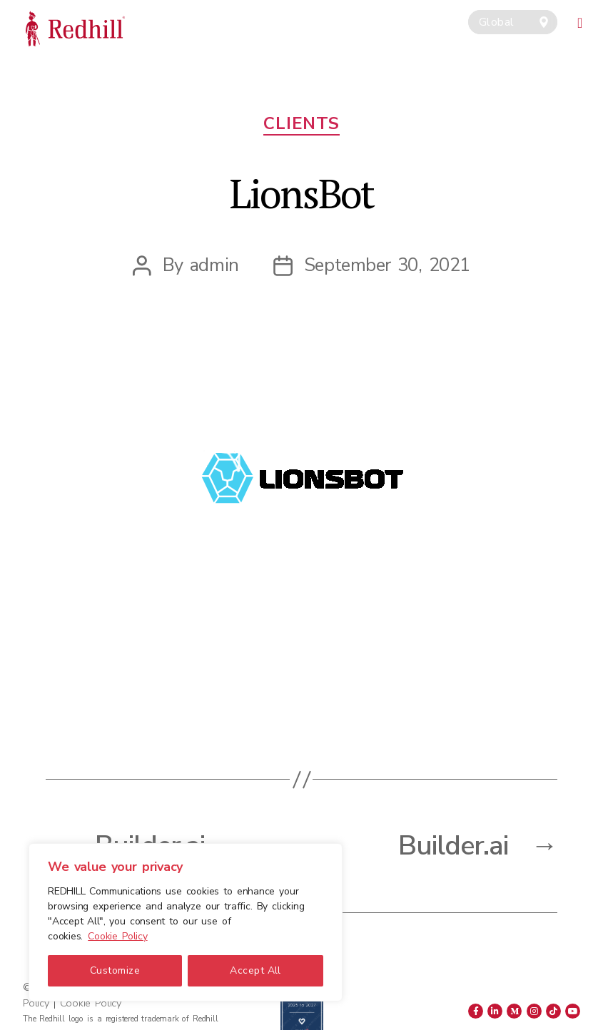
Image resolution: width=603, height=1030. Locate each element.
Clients (301, 124)
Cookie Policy (117, 936)
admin (214, 265)
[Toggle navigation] (580, 20)
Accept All (255, 970)
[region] (186, 922)
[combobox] (512, 22)
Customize (115, 970)
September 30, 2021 (387, 265)
